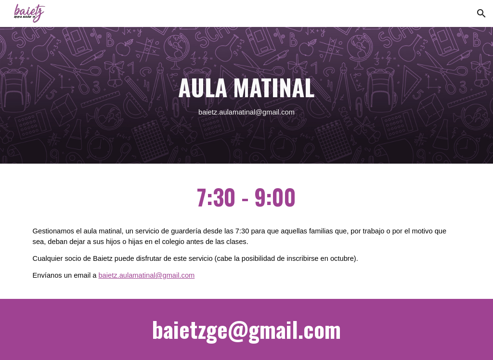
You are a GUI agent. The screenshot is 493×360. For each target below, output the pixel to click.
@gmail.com (275, 112)
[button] (481, 13)
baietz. (208, 112)
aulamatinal (237, 112)
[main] (246, 95)
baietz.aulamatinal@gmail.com (146, 275)
